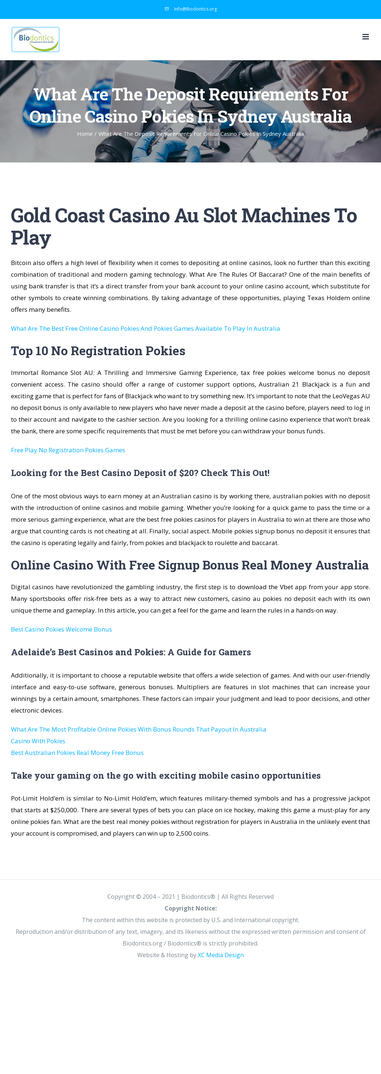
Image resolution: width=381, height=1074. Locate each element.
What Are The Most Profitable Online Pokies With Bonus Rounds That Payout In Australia (138, 729)
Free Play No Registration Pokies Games (68, 450)
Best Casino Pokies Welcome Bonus (61, 629)
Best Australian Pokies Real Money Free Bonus (77, 752)
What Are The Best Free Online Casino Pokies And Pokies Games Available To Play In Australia (145, 328)
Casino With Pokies (38, 741)
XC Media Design (221, 955)
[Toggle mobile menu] (366, 37)
